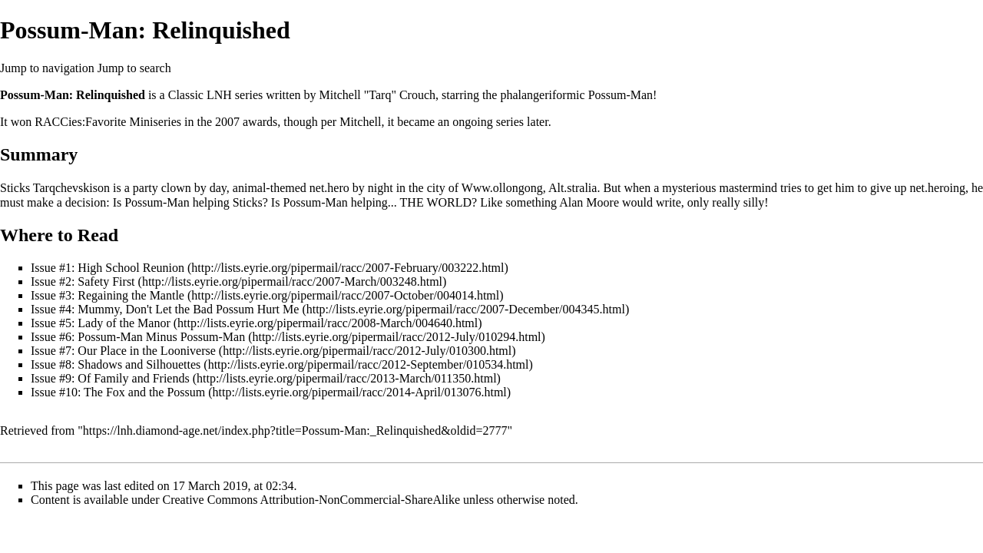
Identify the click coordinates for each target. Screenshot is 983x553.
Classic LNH (200, 94)
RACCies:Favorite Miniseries (108, 121)
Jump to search (134, 68)
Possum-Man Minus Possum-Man (161, 336)
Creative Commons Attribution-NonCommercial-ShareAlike (311, 499)
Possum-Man (620, 94)
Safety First (106, 281)
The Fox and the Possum (144, 392)
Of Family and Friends (133, 378)
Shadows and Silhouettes (139, 364)
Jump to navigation (47, 68)
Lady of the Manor (124, 322)
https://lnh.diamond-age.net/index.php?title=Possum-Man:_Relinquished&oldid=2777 (295, 430)
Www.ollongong (502, 187)
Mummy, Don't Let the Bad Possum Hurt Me (188, 309)
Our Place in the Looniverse (147, 350)
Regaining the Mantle (131, 295)
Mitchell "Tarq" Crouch (377, 94)
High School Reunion (131, 267)
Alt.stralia (572, 187)
